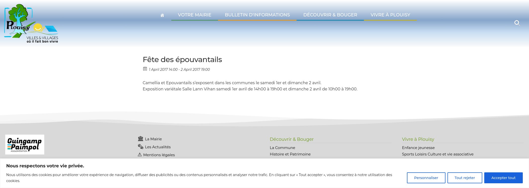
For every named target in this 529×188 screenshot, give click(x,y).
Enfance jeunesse (418, 147)
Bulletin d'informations (257, 15)
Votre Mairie (195, 15)
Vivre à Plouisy (390, 15)
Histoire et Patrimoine (290, 154)
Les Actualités (158, 147)
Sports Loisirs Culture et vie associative (438, 154)
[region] (264, 173)
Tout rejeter (465, 178)
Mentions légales (159, 154)
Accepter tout (503, 178)
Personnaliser (426, 178)
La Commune (282, 147)
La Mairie (153, 139)
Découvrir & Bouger (330, 15)
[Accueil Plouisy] (162, 15)
